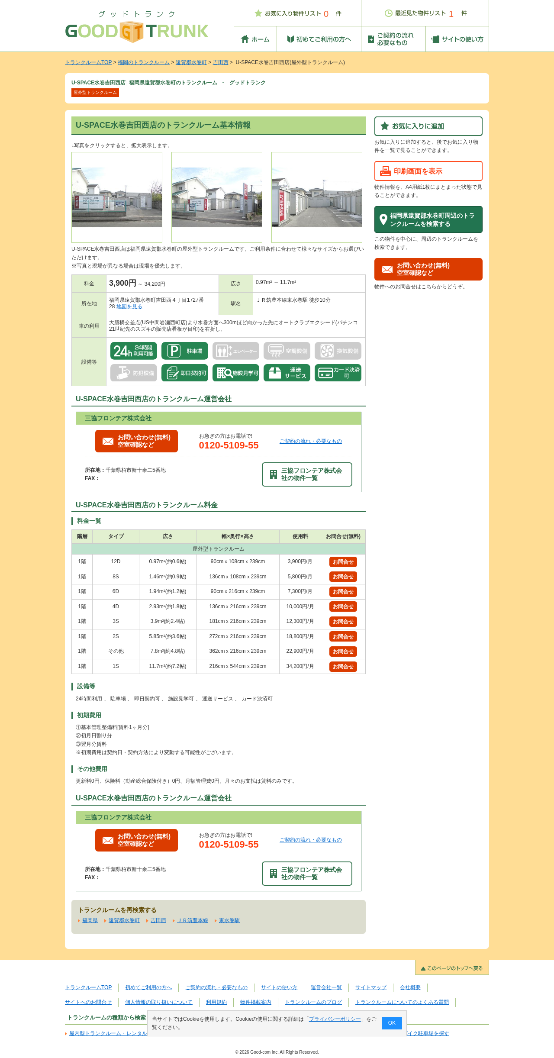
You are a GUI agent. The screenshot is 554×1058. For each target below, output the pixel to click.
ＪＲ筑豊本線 (192, 920)
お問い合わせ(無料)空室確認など (137, 441)
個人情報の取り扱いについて (159, 1002)
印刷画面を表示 (418, 171)
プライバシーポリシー (335, 1019)
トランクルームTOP (88, 62)
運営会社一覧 (326, 987)
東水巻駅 (229, 920)
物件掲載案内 (255, 1002)
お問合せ (343, 562)
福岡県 (90, 920)
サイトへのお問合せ (88, 1002)
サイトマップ (371, 987)
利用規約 (216, 1002)
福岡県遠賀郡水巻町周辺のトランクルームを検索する (432, 219)
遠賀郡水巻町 (191, 62)
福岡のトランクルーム (144, 62)
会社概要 (410, 987)
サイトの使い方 (279, 987)
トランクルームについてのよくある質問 (402, 1002)
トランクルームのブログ (313, 1002)
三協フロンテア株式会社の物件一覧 (306, 474)
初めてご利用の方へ (148, 987)
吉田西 (221, 62)
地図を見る (129, 306)
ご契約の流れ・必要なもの (311, 441)
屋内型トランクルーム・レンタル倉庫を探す (121, 1033)
